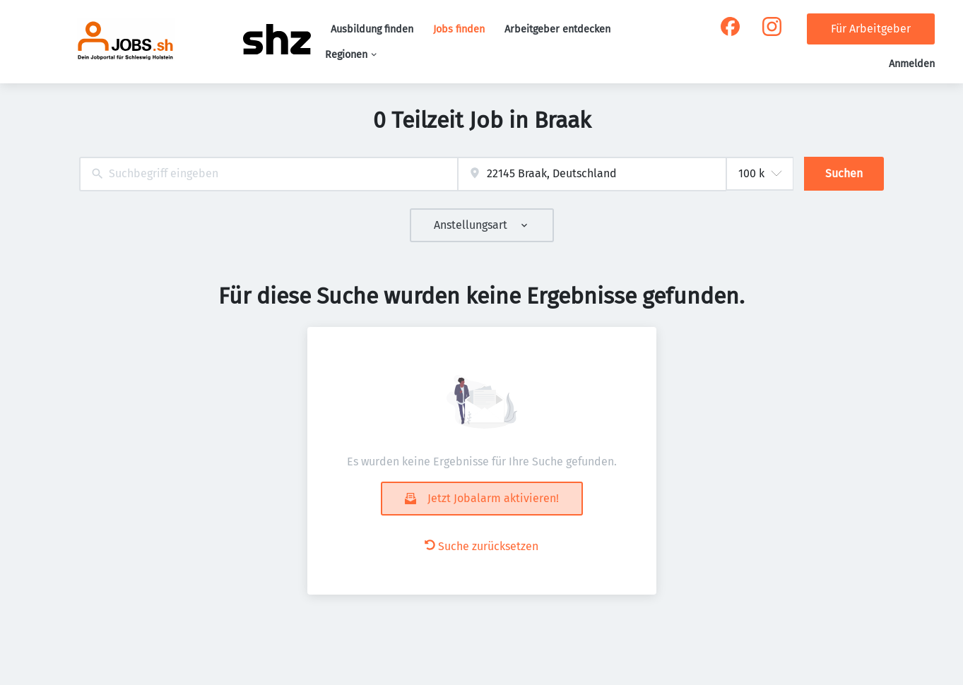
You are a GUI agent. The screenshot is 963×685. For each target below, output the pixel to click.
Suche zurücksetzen (481, 546)
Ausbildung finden (372, 29)
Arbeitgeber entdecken (557, 29)
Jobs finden (459, 29)
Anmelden (912, 64)
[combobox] (269, 174)
